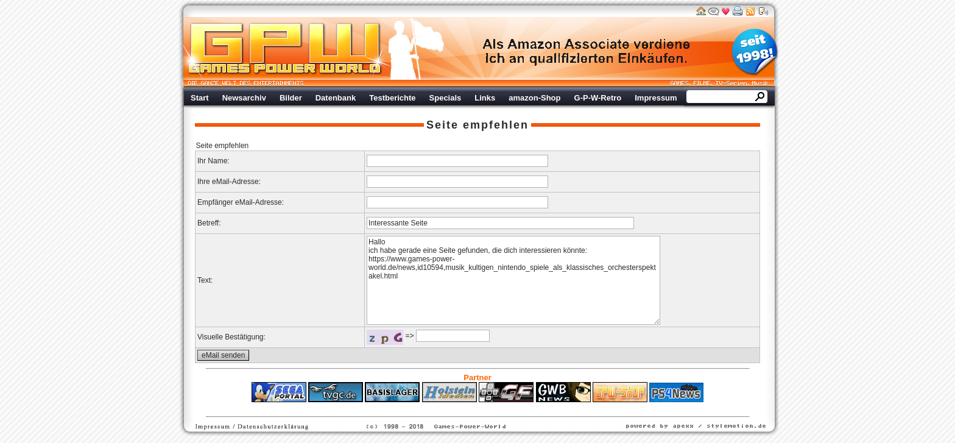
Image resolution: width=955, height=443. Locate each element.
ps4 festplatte (417, 408)
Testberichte (392, 97)
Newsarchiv (244, 97)
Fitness (456, 408)
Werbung (587, 52)
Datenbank (335, 97)
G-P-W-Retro (598, 97)
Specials (445, 97)
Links (484, 97)
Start (200, 97)
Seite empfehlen (477, 125)
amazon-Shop (534, 97)
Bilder (291, 97)
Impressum (656, 97)
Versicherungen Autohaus (516, 408)
